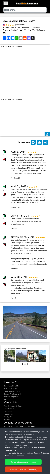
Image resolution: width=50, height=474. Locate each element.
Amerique (25, 27)
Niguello (7, 426)
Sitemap (25, 466)
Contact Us (8, 417)
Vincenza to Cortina (26, 440)
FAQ (5, 399)
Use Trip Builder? (10, 388)
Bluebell (7, 429)
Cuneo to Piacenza (25, 434)
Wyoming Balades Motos (12, 30)
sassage (14, 228)
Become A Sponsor (11, 396)
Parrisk (13, 298)
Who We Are (8, 414)
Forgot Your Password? (12, 394)
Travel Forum (9, 409)
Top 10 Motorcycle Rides (13, 406)
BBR (16, 426)
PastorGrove (15, 207)
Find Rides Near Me (11, 386)
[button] (6, 322)
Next (42, 356)
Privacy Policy (34, 466)
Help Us (7, 419)
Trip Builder (8, 411)
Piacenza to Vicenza (26, 429)
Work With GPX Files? (12, 391)
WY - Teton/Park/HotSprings (34, 30)
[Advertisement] (25, 73)
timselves (7, 448)
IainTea (7, 445)
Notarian (6, 27)
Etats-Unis (35, 27)
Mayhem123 (15, 178)
